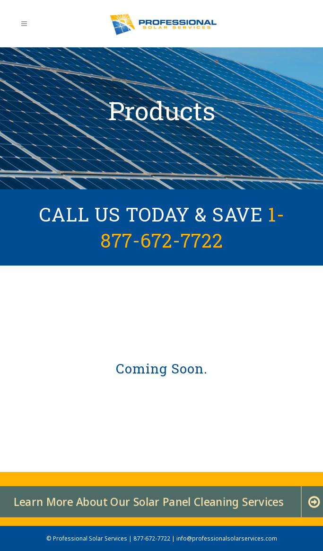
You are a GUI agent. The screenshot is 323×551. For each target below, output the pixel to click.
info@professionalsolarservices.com (226, 538)
